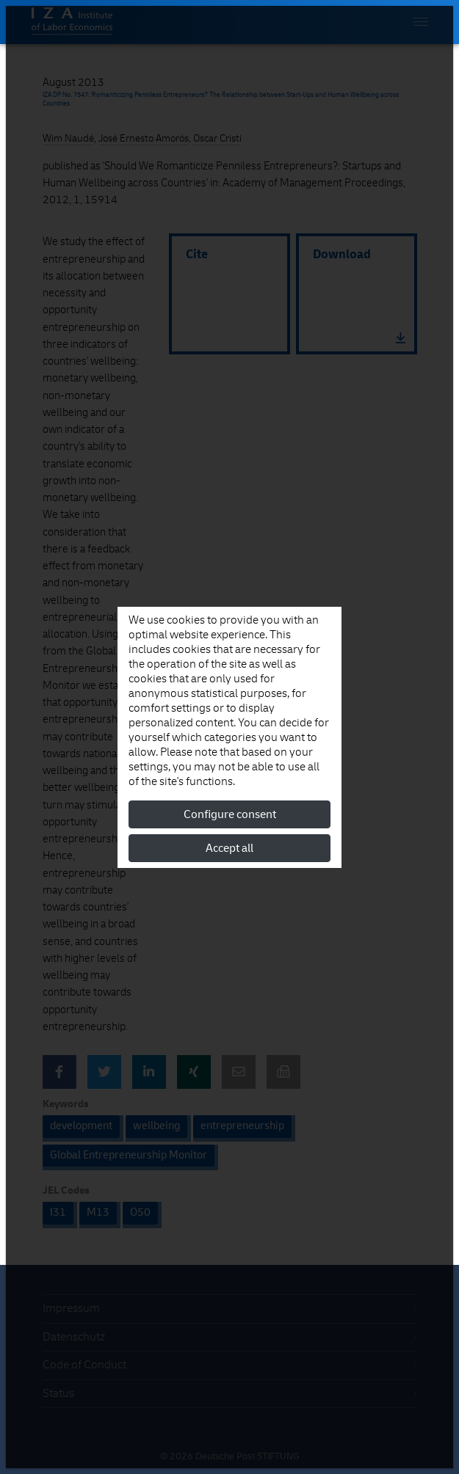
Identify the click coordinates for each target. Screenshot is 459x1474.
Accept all (229, 848)
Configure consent (230, 814)
